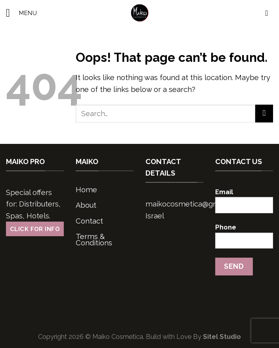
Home (86, 189)
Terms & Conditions (94, 239)
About (86, 205)
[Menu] (21, 13)
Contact (89, 221)
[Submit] (264, 113)
